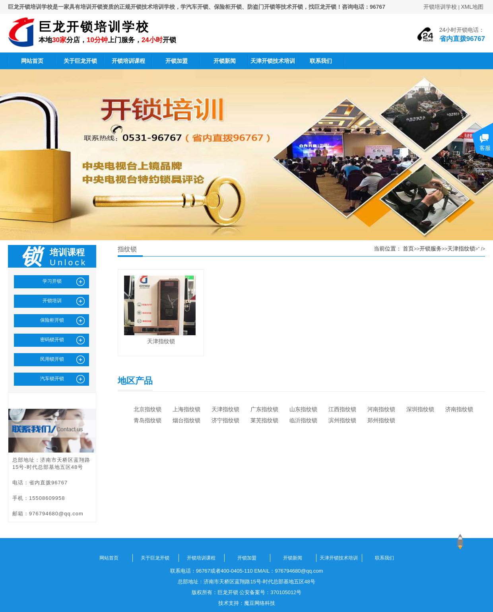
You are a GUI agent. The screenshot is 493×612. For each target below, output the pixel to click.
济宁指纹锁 (225, 420)
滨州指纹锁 (342, 420)
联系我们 (321, 61)
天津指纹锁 (461, 248)
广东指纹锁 (264, 409)
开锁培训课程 (128, 61)
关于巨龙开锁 (80, 61)
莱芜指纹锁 (264, 420)
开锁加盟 (176, 61)
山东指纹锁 (303, 409)
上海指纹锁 (186, 409)
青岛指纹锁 (147, 420)
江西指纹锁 (342, 409)
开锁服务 (430, 248)
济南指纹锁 (459, 409)
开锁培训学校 (440, 7)
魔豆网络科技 (259, 603)
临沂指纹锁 (303, 420)
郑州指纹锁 (381, 420)
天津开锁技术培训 (272, 61)
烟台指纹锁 (186, 420)
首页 (408, 248)
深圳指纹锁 (420, 409)
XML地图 (472, 7)
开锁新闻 (225, 61)
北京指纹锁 (147, 409)
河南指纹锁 (381, 409)
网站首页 (32, 61)
